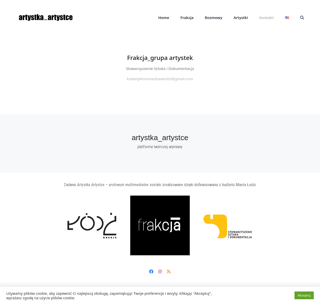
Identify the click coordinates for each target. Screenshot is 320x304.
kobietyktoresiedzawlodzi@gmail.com (160, 78)
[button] (302, 17)
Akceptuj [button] (304, 295)
